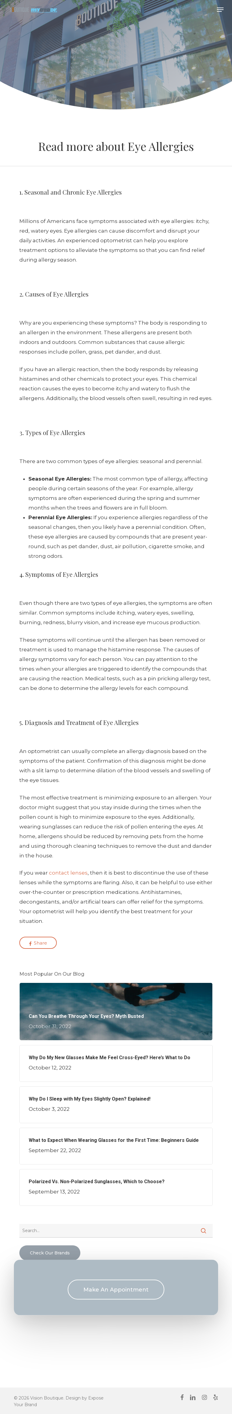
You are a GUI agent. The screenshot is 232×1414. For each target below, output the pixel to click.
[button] (220, 10)
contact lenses (68, 873)
